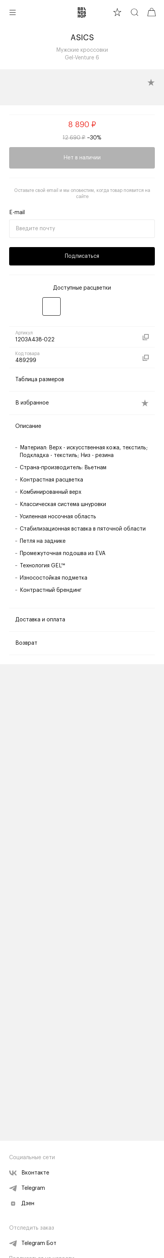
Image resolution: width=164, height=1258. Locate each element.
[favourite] (117, 12)
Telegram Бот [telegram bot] (32, 1243)
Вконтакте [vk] (29, 1173)
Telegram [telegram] (27, 1188)
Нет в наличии (82, 158)
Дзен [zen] (21, 1203)
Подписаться (82, 256)
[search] (134, 12)
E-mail (17, 212)
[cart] (151, 12)
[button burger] (12, 12)
